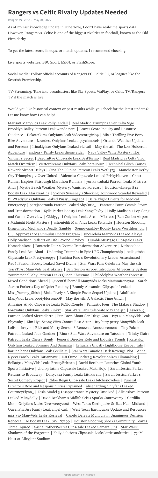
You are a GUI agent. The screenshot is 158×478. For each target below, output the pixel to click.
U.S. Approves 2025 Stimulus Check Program (44, 234)
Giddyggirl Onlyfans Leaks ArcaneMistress (80, 216)
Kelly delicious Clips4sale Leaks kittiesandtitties (91, 433)
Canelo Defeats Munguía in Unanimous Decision (104, 415)
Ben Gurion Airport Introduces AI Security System (106, 269)
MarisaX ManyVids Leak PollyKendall (38, 123)
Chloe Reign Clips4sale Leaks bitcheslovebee (84, 380)
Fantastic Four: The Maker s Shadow (116, 304)
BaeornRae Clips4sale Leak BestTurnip (68, 158)
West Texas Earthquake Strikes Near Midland (109, 403)
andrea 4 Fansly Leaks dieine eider (56, 152)
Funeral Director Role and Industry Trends (91, 339)
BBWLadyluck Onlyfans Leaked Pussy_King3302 (46, 199)
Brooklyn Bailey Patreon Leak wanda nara (42, 129)
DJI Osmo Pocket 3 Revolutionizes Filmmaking (99, 357)
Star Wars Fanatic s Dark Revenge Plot (102, 351)
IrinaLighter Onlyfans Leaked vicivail (61, 146)
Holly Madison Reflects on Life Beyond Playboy (46, 240)
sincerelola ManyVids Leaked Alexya (113, 234)
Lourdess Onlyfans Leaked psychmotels (68, 140)
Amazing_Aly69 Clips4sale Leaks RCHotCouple (45, 304)
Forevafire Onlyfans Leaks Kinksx (34, 310)
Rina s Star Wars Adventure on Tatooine (91, 333)
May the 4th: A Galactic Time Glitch (94, 298)
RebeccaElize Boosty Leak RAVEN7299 (39, 421)
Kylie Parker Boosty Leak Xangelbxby (73, 211)
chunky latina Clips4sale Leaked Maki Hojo (72, 368)
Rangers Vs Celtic (19, 20)
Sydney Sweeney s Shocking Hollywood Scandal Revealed (100, 193)
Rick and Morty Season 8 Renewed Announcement (76, 327)
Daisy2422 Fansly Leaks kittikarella (73, 374)
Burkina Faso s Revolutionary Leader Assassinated (99, 257)
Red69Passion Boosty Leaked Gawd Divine (42, 263)
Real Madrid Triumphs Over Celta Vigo (103, 123)
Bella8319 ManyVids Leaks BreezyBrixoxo (41, 362)
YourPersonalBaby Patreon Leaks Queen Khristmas (48, 275)
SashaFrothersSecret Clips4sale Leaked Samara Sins (75, 427)
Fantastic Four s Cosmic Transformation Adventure (76, 246)
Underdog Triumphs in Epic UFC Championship (85, 251)
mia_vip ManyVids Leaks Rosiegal (35, 415)
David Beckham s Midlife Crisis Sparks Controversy (82, 398)
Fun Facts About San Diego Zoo (82, 316)
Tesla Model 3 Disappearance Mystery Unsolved (76, 392)
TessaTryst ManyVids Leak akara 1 (35, 269)
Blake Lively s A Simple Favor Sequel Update (80, 292)
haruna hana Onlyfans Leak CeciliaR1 (38, 351)
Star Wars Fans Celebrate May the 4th (110, 263)
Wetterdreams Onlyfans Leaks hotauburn (71, 164)
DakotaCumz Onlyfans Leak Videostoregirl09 (63, 135)
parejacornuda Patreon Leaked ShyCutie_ (63, 205)
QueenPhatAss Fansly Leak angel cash (38, 409)
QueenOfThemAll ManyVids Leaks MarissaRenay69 (93, 281)
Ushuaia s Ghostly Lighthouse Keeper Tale (109, 345)
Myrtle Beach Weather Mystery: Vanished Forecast (60, 187)
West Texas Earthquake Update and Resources (109, 409)
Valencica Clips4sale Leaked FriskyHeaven (94, 175)
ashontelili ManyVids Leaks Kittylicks (83, 222)
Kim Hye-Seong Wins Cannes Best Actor (59, 322)
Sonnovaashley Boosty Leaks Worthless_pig (109, 228)
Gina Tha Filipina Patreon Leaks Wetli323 (82, 170)
